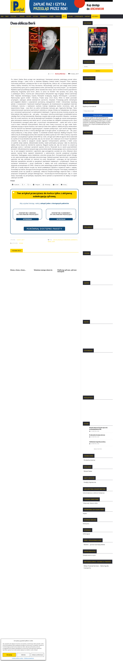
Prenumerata (43, 16)
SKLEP (64, 16)
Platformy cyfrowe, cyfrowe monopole (67, 271)
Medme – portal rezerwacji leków (94, 545)
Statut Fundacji (16, 629)
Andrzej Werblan (60, 74)
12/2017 (19, 240)
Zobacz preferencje (37, 655)
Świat (7, 16)
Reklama (70, 16)
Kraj (2, 16)
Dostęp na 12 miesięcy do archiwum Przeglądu (61, 213)
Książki (51, 16)
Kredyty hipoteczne (90, 482)
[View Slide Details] (70, 6)
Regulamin (14, 632)
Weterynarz (86, 523)
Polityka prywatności (29, 658)
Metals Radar (88, 471)
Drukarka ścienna (89, 460)
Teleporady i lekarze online (90, 503)
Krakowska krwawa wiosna (97, 435)
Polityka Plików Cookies (18, 626)
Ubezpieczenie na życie (89, 555)
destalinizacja (58, 240)
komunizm (66, 240)
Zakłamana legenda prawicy (97, 442)
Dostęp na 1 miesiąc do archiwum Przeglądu (27, 213)
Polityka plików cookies (17, 658)
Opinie (21, 243)
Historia (35, 16)
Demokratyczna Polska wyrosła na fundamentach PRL (98, 428)
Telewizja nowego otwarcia (43, 270)
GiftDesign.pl (86, 534)
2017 (23, 240)
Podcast (58, 16)
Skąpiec (85, 513)
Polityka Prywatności (17, 623)
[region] (70, 6)
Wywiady (22, 16)
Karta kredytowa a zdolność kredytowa (93, 493)
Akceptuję (9, 655)
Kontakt (87, 16)
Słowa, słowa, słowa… (18, 270)
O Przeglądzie (79, 16)
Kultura (28, 16)
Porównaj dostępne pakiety (44, 228)
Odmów (23, 655)
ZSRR (53, 241)
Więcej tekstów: (98, 449)
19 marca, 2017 (73, 74)
